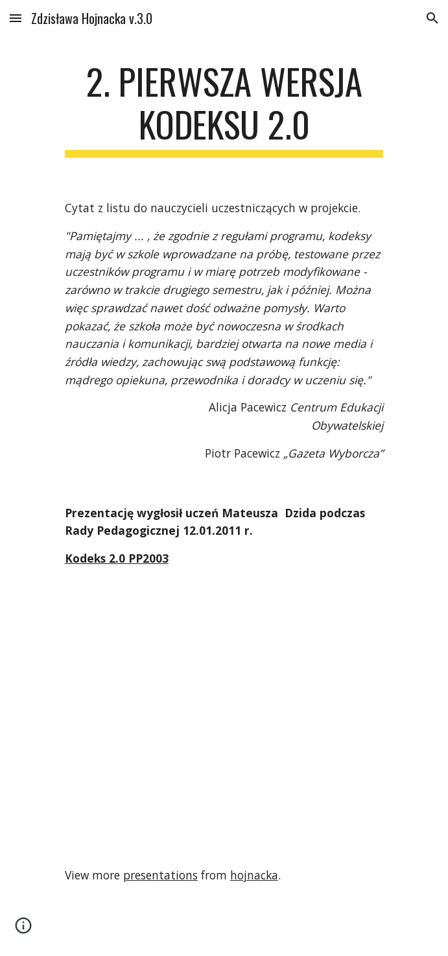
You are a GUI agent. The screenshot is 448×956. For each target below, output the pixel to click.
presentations (160, 875)
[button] (15, 18)
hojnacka (254, 875)
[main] (224, 109)
